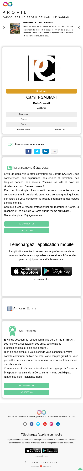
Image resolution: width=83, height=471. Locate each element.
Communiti (10, 207)
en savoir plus (42, 279)
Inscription (26, 231)
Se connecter (27, 224)
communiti (42, 174)
